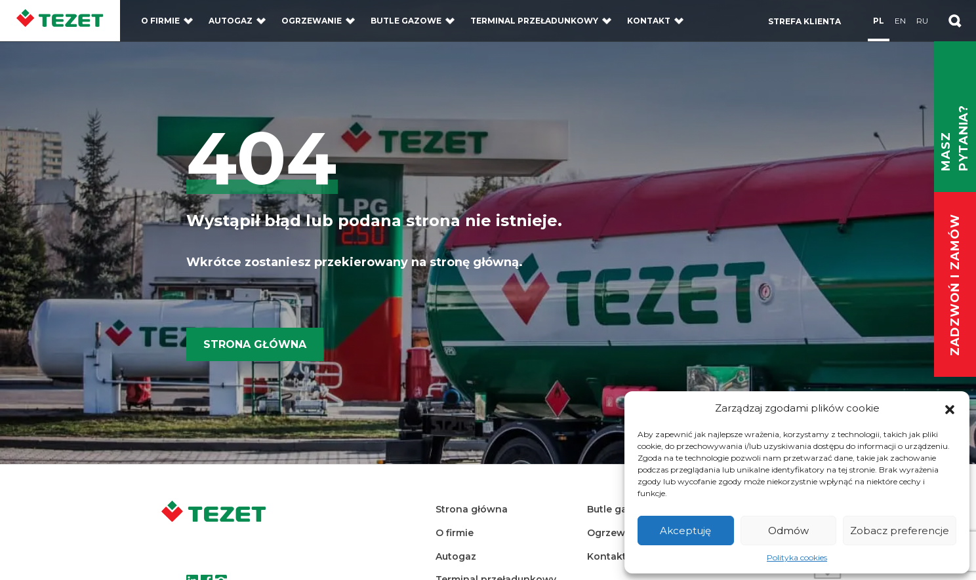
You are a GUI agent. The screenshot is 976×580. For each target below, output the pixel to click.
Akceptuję (685, 530)
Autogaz (231, 21)
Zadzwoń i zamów (955, 285)
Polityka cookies (797, 557)
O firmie (160, 21)
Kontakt (648, 21)
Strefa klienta (804, 21)
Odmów (788, 530)
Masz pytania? (955, 138)
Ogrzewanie (311, 21)
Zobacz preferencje (899, 530)
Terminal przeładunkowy (534, 21)
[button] (949, 408)
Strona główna (254, 344)
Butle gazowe (406, 21)
